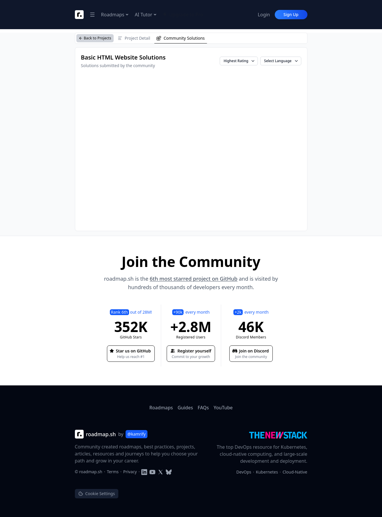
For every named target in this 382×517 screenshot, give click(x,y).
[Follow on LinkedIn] (144, 471)
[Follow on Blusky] (169, 471)
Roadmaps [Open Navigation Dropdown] (115, 14)
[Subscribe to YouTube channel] (152, 471)
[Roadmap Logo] (79, 14)
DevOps (243, 472)
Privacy (130, 471)
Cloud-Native (295, 472)
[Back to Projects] (95, 38)
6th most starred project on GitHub (193, 278)
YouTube (223, 407)
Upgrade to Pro (183, 14)
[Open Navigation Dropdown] (92, 14)
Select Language (281, 60)
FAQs (203, 407)
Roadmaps (161, 407)
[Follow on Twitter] (160, 471)
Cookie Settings (96, 493)
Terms (113, 471)
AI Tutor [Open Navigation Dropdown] (146, 14)
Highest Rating (239, 60)
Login (264, 14)
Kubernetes (267, 472)
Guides (185, 407)
